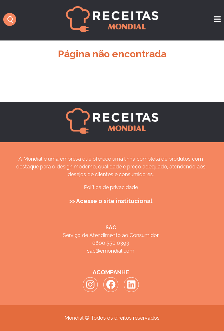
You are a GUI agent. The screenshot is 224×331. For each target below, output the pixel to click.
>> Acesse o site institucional (110, 201)
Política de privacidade (111, 187)
